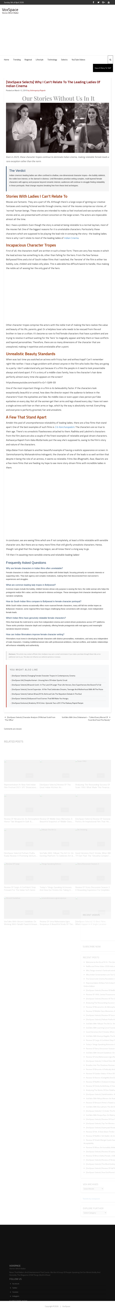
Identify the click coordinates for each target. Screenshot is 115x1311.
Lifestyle (39, 59)
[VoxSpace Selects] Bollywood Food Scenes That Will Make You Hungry (40, 698)
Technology (52, 59)
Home (6, 59)
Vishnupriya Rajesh (38, 90)
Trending (17, 59)
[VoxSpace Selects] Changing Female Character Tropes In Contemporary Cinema (43, 675)
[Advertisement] (57, 35)
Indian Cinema (71, 238)
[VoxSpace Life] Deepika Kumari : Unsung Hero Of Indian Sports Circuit (39, 680)
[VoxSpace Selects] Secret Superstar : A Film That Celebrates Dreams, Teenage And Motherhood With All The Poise (57, 689)
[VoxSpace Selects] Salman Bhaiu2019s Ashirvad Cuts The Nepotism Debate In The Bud (47, 693)
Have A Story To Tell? (103, 68)
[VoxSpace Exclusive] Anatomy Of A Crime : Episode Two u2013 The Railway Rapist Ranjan (47, 703)
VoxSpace (10, 9)
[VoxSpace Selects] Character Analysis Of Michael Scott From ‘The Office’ (30, 718)
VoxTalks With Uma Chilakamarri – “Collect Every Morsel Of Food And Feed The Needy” (86, 718)
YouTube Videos (78, 59)
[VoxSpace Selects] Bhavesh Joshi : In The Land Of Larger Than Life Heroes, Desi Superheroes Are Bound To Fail (56, 684)
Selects (64, 59)
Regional (28, 59)
